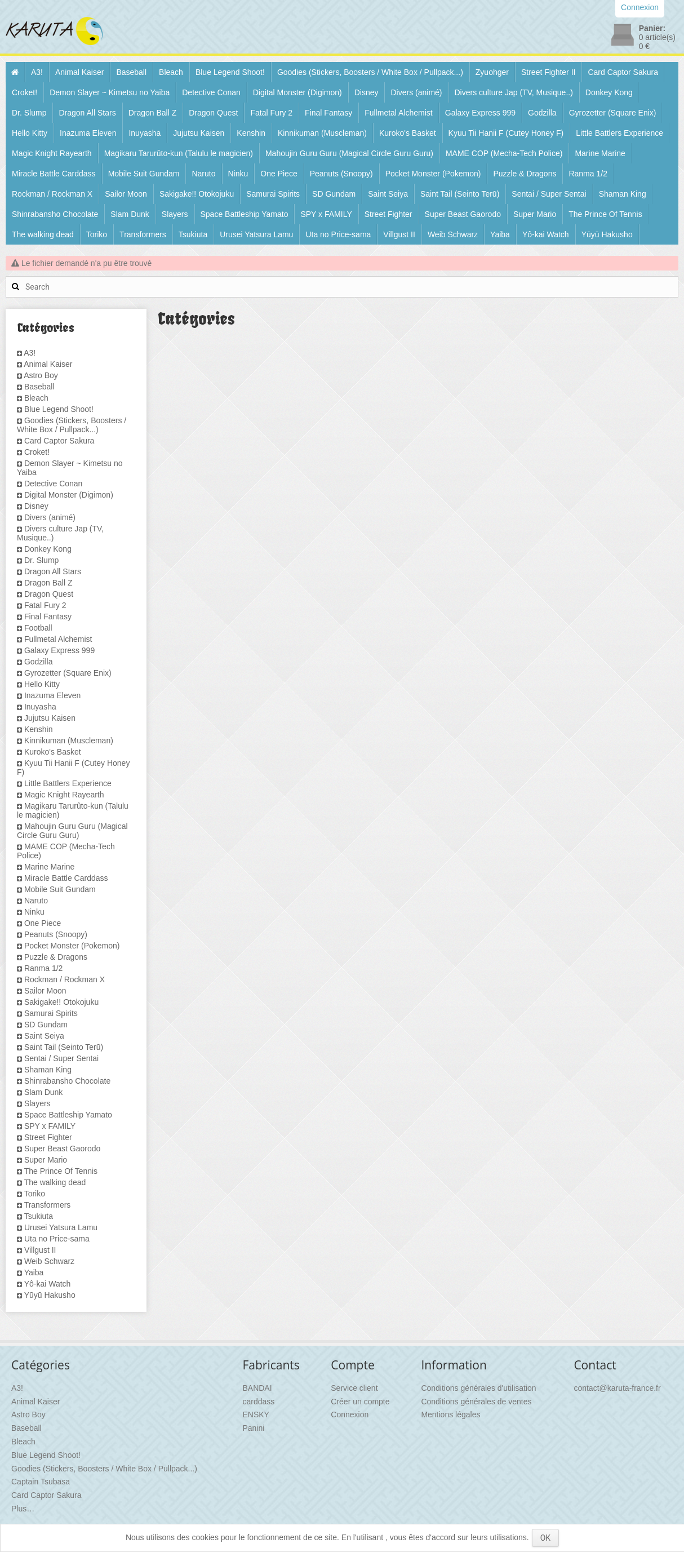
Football (38, 627)
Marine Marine (600, 153)
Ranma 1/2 (587, 173)
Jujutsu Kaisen (198, 133)
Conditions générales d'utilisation (478, 1388)
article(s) (657, 37)
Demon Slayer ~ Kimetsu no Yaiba (110, 92)
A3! (37, 72)
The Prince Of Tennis (605, 214)
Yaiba (500, 234)
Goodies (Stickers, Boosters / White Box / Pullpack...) (370, 72)
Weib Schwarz (453, 234)
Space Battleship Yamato (244, 214)
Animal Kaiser (79, 72)
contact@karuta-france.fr (617, 1388)
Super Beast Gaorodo (463, 214)
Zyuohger (492, 72)
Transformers (142, 234)
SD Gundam (334, 193)
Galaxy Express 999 (480, 112)
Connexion (349, 1414)
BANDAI (257, 1388)
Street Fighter (388, 214)
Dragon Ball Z (152, 112)
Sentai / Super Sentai (549, 193)
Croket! (24, 92)
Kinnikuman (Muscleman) (322, 133)
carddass (258, 1401)
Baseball (131, 72)
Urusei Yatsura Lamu (256, 234)
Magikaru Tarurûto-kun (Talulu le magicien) (178, 153)
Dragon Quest (213, 112)
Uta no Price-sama (338, 234)
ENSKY (255, 1414)
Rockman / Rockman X (52, 193)
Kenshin (251, 133)
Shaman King (622, 193)
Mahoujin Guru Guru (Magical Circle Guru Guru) (349, 153)
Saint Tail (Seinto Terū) (459, 193)
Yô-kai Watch (545, 234)
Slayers (175, 214)
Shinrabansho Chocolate (55, 214)
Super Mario (534, 214)
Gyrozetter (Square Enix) (612, 112)
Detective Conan (211, 92)
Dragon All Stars (87, 112)
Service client (354, 1388)
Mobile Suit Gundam (144, 173)
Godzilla (542, 112)
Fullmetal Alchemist (399, 112)
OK (545, 1537)
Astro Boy (41, 375)
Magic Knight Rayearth (52, 153)
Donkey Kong (609, 92)
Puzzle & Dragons (524, 173)
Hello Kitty (29, 133)
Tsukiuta (193, 234)
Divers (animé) (416, 92)
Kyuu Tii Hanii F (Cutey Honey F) (506, 133)
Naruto (203, 173)
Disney (366, 92)
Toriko (96, 234)
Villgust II (399, 234)
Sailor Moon (126, 193)
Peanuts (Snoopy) (341, 173)
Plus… (22, 1508)
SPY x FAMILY (326, 214)
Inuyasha (144, 133)
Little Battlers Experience (619, 133)
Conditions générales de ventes (476, 1401)
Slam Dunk (129, 214)
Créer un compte (360, 1401)
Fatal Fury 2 (271, 112)
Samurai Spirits (273, 193)
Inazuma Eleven (88, 133)
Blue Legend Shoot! (230, 72)
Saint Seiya (388, 193)
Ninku (238, 173)
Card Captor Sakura (623, 72)
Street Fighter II (548, 72)
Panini (253, 1428)
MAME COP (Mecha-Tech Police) (504, 153)
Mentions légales (450, 1414)
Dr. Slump (29, 112)
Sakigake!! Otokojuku (196, 193)
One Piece (278, 173)
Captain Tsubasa (40, 1481)
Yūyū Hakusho (607, 234)
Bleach (171, 72)
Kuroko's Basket (407, 133)
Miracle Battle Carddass (54, 173)
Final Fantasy (328, 112)
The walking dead (43, 234)
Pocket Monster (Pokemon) (433, 173)
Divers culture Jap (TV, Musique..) (514, 92)
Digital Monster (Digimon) (297, 92)
